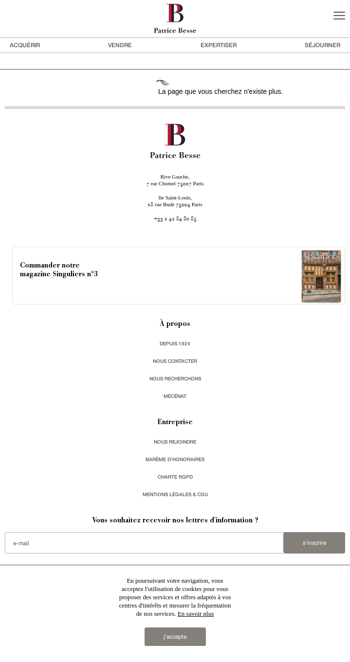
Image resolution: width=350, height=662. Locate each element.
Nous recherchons (175, 378)
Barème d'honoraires (175, 459)
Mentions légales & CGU (175, 494)
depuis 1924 (175, 343)
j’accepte (175, 636)
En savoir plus (196, 613)
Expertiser (219, 45)
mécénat (175, 396)
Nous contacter (175, 361)
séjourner (322, 45)
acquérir (25, 45)
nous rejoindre (175, 442)
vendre (120, 45)
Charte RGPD (175, 477)
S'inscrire (314, 542)
